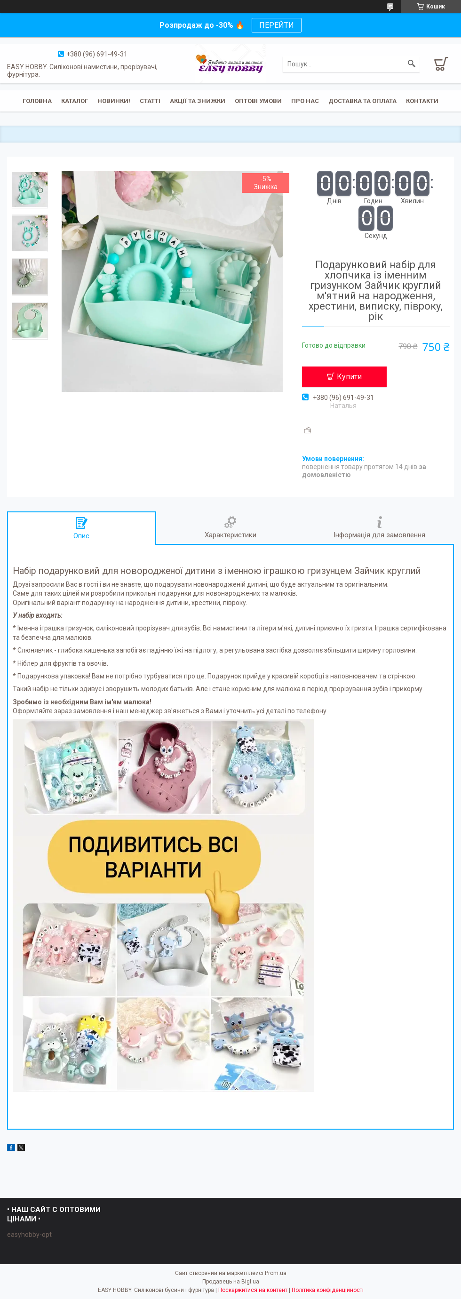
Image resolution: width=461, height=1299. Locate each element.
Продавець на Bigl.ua (230, 1281)
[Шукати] (411, 64)
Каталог (74, 100)
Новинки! (113, 100)
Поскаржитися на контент (252, 1290)
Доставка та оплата (362, 100)
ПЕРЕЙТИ (276, 25)
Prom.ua (275, 1273)
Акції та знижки (197, 100)
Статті (150, 100)
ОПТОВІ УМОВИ (258, 100)
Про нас (305, 100)
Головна (37, 100)
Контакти (422, 100)
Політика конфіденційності (328, 1290)
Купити (349, 376)
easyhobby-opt (29, 1234)
